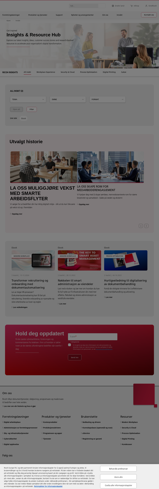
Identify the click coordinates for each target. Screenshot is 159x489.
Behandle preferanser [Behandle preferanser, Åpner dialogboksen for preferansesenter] (118, 468)
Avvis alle (118, 477)
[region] (79, 476)
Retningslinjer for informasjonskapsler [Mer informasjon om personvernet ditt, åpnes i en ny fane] (48, 486)
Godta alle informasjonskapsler (118, 485)
